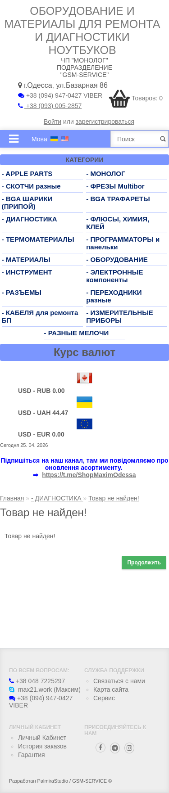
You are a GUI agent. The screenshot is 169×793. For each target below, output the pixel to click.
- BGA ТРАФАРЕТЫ (118, 199)
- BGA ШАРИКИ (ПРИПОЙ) (27, 202)
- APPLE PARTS (27, 173)
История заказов (42, 746)
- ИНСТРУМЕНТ (27, 272)
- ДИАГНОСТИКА (29, 219)
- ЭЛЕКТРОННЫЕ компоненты (114, 276)
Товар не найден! (113, 498)
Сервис (104, 698)
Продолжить (144, 562)
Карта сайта (110, 689)
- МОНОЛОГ (105, 173)
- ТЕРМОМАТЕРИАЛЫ (38, 239)
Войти (52, 121)
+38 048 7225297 (37, 681)
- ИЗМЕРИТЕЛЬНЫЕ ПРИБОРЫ (119, 316)
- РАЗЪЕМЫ (21, 292)
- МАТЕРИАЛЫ (26, 259)
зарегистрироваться (105, 121)
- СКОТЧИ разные (31, 186)
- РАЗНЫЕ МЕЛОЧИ (76, 333)
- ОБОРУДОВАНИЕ (117, 259)
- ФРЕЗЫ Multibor (115, 186)
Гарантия (31, 754)
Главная (12, 498)
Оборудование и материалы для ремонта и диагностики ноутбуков (82, 30)
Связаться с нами (119, 681)
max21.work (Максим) (45, 689)
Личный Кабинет (42, 737)
